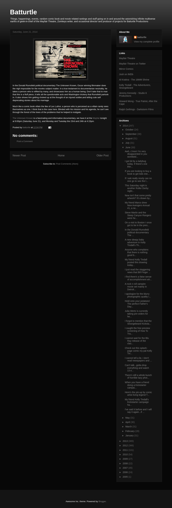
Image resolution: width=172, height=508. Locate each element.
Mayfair (96, 118)
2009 (125, 459)
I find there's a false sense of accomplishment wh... (138, 278)
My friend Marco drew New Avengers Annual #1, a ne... (137, 205)
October (129, 129)
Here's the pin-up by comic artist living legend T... (138, 393)
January (129, 435)
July (127, 143)
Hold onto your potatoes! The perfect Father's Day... (137, 304)
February (130, 431)
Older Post (102, 155)
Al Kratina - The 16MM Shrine (134, 79)
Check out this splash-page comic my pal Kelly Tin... (138, 351)
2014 (125, 125)
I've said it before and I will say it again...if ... (138, 410)
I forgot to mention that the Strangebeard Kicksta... (138, 322)
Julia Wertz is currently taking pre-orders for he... (136, 314)
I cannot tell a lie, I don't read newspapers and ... (138, 359)
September (131, 134)
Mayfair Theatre (127, 58)
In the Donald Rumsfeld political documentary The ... (137, 232)
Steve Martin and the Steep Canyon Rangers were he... (138, 215)
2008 (125, 463)
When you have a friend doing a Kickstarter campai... (137, 385)
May (127, 417)
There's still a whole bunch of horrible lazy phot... (138, 376)
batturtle (141, 37)
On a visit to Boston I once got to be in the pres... (138, 224)
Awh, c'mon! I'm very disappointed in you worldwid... (136, 154)
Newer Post (19, 155)
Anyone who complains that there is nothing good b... (136, 252)
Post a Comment (25, 141)
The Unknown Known (23, 118)
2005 (125, 477)
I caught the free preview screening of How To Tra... (137, 331)
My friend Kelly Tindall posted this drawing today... (136, 262)
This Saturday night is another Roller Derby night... (136, 188)
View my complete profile (146, 41)
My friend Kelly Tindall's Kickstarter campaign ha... (137, 402)
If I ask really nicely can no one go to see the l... (138, 179)
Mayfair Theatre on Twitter (132, 63)
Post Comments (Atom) (67, 164)
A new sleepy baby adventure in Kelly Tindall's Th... (135, 242)
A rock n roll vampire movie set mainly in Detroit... (136, 287)
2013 (125, 441)
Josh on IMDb (126, 74)
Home (61, 155)
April (128, 422)
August (129, 138)
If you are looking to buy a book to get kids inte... (138, 172)
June (128, 147)
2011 (125, 450)
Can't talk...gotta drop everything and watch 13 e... (137, 368)
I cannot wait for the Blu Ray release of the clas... (137, 341)
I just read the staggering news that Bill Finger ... (138, 271)
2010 (125, 454)
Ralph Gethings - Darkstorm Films (136, 109)
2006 (125, 472)
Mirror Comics (126, 69)
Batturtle (23, 12)
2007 (125, 468)
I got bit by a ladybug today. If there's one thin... (136, 164)
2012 (125, 445)
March (128, 426)
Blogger (102, 501)
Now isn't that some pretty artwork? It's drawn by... (138, 196)
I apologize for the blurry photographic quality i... (138, 295)
